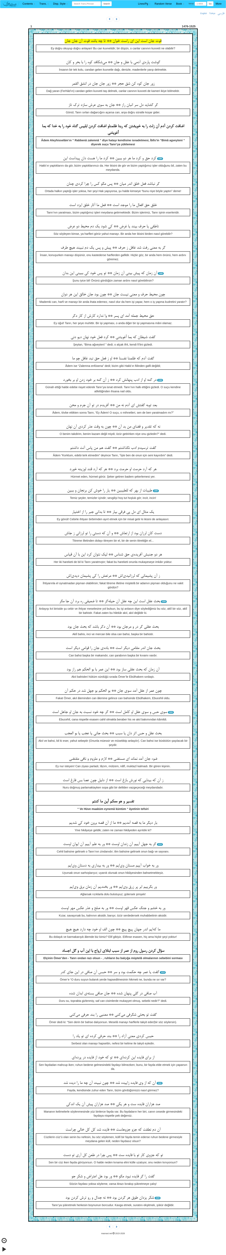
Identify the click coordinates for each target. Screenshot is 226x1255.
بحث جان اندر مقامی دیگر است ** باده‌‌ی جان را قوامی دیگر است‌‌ (113, 648)
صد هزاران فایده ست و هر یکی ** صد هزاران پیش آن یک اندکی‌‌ (113, 1104)
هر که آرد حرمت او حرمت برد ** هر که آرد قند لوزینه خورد (113, 469)
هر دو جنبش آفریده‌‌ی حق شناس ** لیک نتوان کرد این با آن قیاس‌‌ (113, 554)
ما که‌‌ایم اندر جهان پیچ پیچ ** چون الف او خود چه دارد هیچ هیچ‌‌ (113, 929)
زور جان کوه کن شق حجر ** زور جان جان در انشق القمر (113, 84)
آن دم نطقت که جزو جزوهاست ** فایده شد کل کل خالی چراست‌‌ (113, 1130)
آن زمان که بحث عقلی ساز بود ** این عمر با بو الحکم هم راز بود (113, 669)
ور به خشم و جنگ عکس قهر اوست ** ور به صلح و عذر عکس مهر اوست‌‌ (113, 908)
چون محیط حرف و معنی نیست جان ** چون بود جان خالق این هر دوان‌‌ (113, 294)
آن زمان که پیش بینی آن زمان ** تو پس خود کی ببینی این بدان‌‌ (109, 273)
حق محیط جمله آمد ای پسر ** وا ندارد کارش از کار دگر (113, 316)
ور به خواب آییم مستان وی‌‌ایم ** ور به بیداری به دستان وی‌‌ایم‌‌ (113, 865)
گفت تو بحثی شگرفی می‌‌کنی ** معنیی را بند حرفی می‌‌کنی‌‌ (113, 1015)
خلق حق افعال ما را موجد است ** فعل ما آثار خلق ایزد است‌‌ (113, 205)
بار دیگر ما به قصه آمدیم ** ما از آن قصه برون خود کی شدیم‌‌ (113, 823)
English (203, 13)
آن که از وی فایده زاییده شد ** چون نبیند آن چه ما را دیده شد (109, 1083)
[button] (28, 3)
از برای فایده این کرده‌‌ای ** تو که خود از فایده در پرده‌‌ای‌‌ (113, 1057)
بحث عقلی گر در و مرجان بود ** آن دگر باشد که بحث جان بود (113, 627)
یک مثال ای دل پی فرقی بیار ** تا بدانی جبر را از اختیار (113, 512)
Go (210, 4)
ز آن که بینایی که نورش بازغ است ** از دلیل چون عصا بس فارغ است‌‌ (113, 780)
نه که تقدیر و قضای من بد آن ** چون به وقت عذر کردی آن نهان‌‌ (113, 427)
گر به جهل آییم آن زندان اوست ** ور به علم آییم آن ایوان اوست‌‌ (109, 844)
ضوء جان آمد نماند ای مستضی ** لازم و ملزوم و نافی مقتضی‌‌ (113, 759)
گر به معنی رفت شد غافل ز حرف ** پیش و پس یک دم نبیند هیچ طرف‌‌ (113, 248)
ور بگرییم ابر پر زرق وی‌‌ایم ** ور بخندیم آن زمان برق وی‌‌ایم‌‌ (113, 887)
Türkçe (212, 13)
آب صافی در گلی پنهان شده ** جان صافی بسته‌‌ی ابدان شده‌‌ (113, 993)
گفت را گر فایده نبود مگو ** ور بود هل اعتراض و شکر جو (113, 1176)
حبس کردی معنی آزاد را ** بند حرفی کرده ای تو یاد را (113, 1036)
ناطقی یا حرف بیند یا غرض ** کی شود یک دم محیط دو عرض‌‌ (113, 226)
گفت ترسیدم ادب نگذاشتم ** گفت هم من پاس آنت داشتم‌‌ (113, 448)
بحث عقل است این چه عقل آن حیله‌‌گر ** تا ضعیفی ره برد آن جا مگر (109, 601)
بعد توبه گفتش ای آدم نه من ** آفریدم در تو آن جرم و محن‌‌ (113, 405)
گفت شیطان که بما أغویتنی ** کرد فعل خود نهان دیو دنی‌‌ (113, 337)
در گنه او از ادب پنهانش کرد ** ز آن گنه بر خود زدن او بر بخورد (109, 380)
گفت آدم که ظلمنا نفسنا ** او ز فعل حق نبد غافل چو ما (113, 358)
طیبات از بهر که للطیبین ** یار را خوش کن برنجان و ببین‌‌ (109, 490)
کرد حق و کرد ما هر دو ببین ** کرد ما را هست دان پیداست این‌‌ (109, 158)
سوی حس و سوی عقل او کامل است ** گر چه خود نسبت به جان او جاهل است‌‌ (109, 712)
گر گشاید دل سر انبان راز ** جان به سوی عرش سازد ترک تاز (113, 105)
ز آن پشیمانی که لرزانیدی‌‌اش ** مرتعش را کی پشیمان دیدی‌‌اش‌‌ (113, 576)
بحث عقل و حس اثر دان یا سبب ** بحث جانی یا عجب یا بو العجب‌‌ (113, 733)
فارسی (220, 13)
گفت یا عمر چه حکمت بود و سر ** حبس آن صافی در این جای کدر (109, 972)
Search (106, 4)
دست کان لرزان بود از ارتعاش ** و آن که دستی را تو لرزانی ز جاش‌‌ (113, 533)
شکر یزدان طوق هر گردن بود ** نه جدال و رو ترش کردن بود (109, 1198)
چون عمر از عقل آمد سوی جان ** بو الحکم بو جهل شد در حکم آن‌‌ (113, 691)
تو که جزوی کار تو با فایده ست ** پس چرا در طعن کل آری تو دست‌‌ (113, 1155)
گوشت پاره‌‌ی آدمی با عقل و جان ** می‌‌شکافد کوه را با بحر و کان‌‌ (113, 62)
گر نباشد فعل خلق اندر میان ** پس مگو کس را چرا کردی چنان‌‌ (113, 184)
